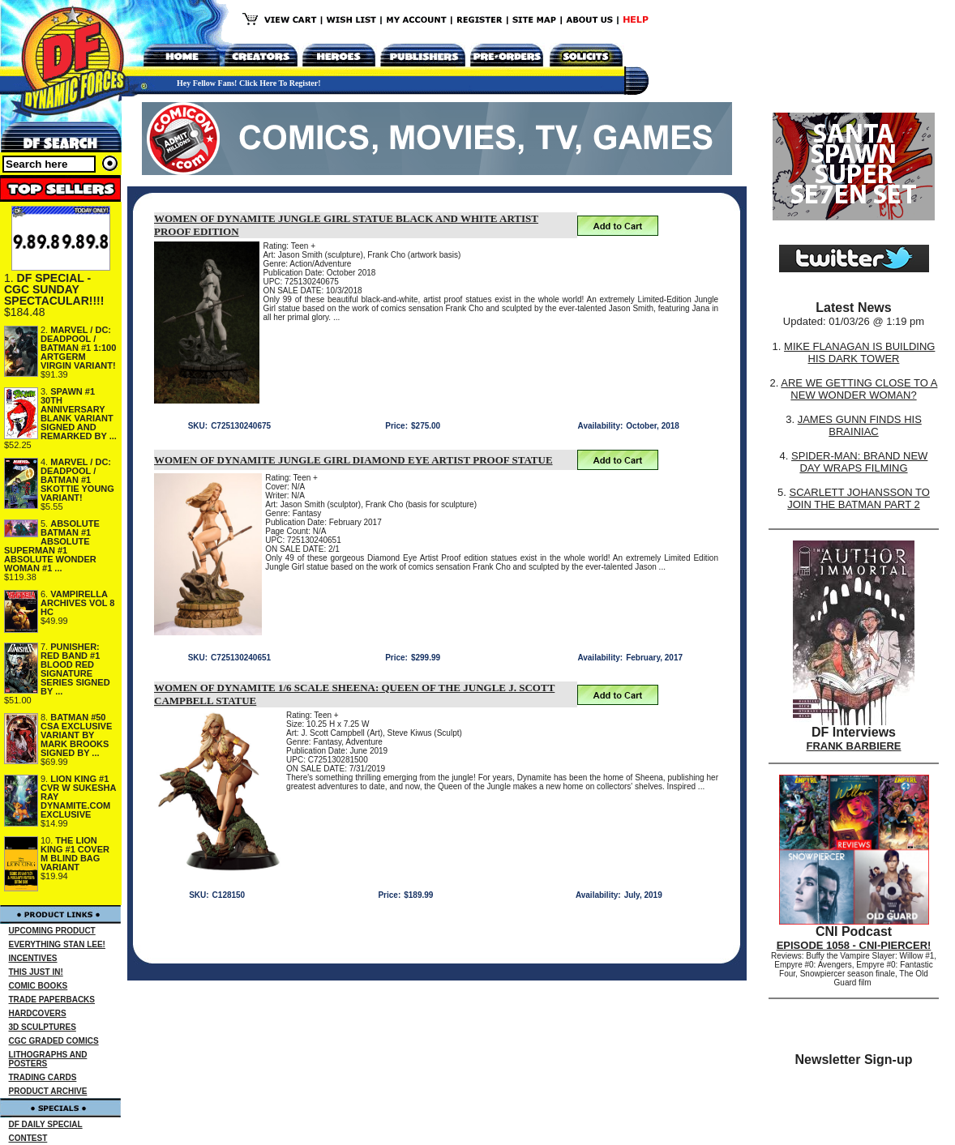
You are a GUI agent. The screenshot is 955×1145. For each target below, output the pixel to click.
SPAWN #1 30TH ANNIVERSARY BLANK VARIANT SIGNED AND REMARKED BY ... (79, 414)
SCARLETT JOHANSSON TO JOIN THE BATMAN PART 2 (858, 498)
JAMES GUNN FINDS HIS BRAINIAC (860, 425)
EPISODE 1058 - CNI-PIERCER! (854, 945)
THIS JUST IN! (36, 972)
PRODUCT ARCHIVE (48, 1091)
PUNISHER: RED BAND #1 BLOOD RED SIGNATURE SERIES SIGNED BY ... (75, 669)
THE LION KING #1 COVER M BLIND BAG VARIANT (75, 853)
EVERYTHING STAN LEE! (57, 944)
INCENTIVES (33, 958)
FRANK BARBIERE (854, 746)
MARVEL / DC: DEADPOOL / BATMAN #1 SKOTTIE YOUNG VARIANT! (77, 479)
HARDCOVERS (37, 1013)
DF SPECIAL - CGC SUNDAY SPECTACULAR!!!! (54, 289)
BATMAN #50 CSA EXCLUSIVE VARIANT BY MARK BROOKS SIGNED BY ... (76, 735)
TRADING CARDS (43, 1077)
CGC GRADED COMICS (54, 1040)
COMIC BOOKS (38, 985)
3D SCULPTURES (42, 1027)
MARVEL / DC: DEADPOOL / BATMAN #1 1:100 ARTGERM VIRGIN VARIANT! (78, 347)
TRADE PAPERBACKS (52, 999)
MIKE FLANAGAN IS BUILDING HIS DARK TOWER (859, 352)
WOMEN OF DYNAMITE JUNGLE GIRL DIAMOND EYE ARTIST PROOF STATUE (353, 460)
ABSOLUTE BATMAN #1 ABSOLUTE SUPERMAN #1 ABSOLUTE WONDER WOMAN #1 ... (52, 546)
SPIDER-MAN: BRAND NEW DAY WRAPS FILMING (859, 462)
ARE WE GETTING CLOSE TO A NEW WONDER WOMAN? (859, 389)
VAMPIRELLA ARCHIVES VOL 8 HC (78, 603)
